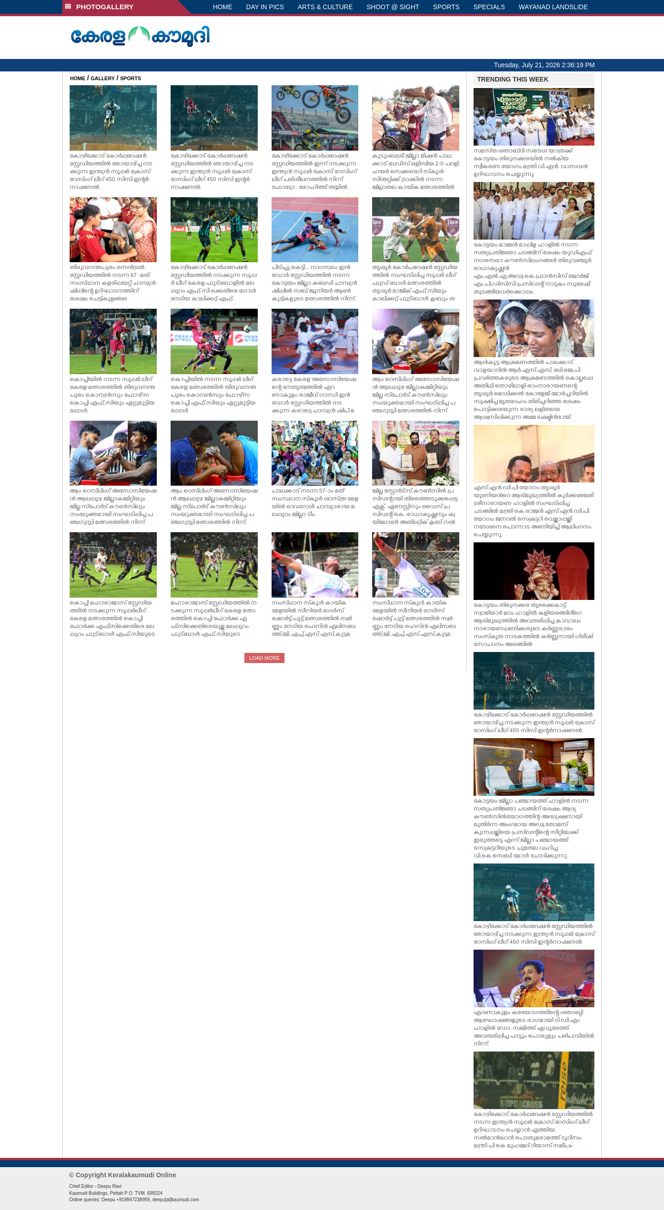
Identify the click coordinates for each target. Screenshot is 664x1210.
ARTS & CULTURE (325, 7)
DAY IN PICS (265, 7)
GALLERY (103, 78)
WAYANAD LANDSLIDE (553, 7)
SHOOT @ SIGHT (393, 7)
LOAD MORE (264, 658)
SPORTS (446, 7)
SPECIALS (489, 7)
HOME (222, 7)
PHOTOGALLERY (99, 7)
